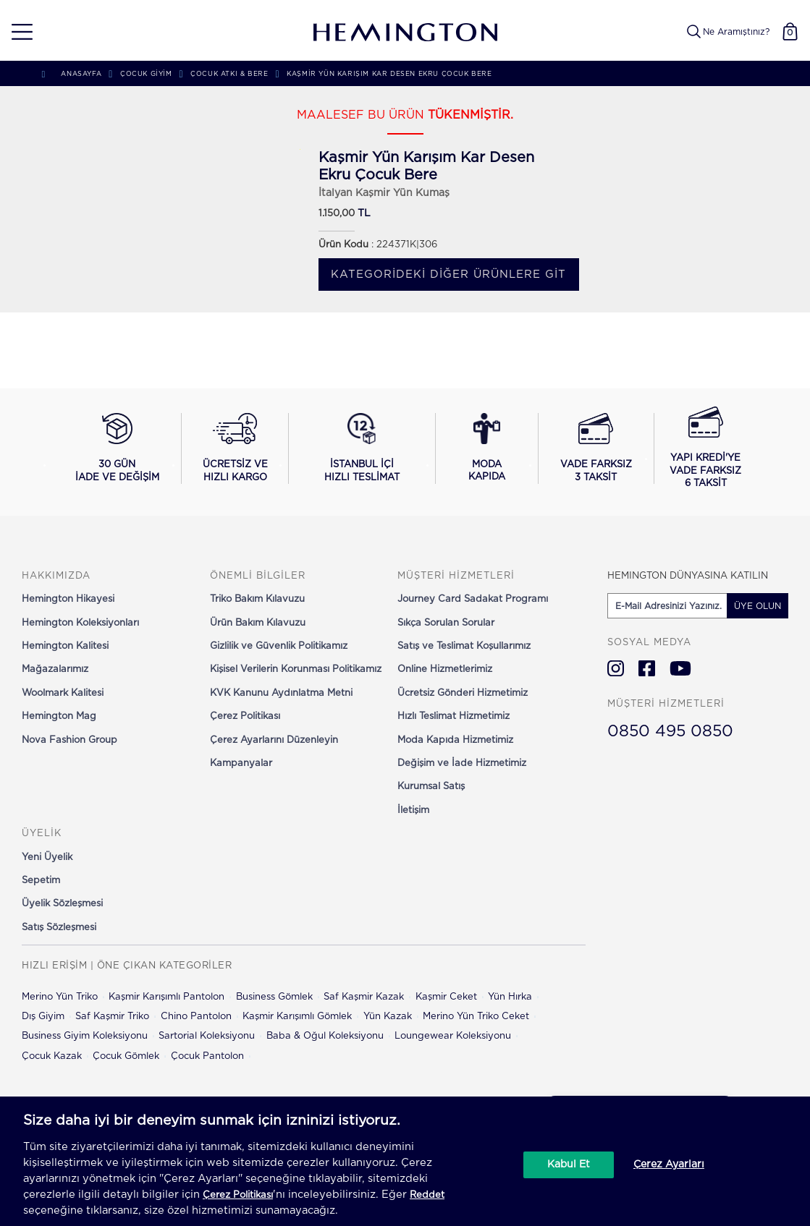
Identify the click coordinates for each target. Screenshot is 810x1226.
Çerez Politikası (245, 716)
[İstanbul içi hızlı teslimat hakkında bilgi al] (362, 448)
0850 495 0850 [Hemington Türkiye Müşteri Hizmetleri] (670, 731)
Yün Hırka (510, 997)
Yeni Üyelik (47, 857)
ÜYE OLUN (757, 606)
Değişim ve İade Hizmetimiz (461, 763)
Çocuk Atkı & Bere (229, 74)
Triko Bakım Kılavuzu (257, 599)
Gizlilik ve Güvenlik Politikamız (278, 646)
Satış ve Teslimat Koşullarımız (464, 646)
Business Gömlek (274, 997)
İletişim (413, 810)
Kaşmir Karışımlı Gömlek (297, 1016)
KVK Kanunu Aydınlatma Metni (281, 693)
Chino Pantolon (196, 1016)
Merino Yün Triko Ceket (476, 1016)
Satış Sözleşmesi (59, 927)
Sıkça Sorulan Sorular (445, 623)
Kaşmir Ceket (446, 997)
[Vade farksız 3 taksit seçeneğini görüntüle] (596, 448)
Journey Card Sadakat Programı (472, 599)
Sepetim (41, 880)
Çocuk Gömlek (126, 1056)
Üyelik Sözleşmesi (62, 903)
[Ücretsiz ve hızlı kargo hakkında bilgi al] (235, 448)
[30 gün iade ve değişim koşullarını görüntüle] (117, 448)
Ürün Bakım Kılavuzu (257, 623)
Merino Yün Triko (60, 997)
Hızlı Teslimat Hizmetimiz (453, 716)
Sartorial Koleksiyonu (207, 1036)
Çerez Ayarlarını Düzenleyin (274, 740)
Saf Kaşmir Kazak (364, 997)
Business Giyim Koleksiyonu (85, 1036)
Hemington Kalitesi (65, 646)
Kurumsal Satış (431, 786)
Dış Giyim (43, 1016)
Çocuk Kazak (52, 1056)
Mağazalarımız (55, 669)
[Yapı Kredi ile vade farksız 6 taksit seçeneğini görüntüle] (705, 448)
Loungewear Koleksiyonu (453, 1036)
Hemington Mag (59, 716)
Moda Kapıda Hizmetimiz (455, 740)
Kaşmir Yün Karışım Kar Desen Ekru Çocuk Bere (389, 74)
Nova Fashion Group (69, 740)
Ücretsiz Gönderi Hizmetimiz (462, 693)
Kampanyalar (241, 763)
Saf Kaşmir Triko (112, 1016)
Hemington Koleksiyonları (80, 623)
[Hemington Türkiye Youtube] (680, 668)
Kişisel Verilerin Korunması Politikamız (295, 669)
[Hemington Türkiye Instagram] (615, 668)
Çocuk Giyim (146, 74)
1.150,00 (336, 213)
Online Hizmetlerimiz (444, 669)
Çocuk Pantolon (207, 1056)
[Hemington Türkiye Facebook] (646, 668)
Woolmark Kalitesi (63, 693)
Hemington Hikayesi (68, 599)
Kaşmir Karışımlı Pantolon (166, 997)
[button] (17, 32)
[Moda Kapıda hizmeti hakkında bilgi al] (486, 448)
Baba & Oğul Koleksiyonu (325, 1036)
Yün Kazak (387, 1016)
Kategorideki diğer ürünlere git (448, 274)
